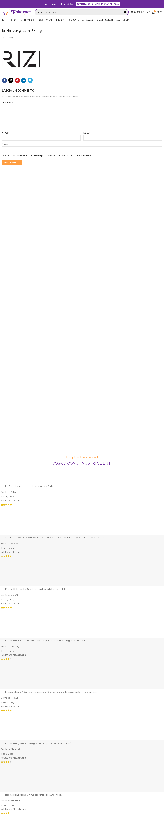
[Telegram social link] (30, 85)
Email (86, 137)
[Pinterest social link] (17, 85)
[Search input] (79, 15)
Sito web (6, 149)
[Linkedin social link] (23, 85)
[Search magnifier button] (125, 14)
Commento (8, 107)
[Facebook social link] (4, 85)
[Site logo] (18, 14)
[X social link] (10, 85)
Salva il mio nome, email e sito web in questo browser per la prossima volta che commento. (48, 160)
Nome (5, 137)
